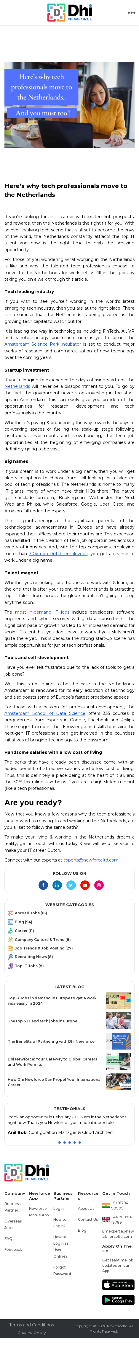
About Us (86, 1208)
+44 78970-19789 (121, 1220)
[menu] (69, 941)
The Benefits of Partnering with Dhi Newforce (51, 1041)
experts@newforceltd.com (121, 1234)
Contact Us (88, 1219)
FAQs (9, 1238)
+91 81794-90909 (120, 1205)
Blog (82, 1230)
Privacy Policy (31, 1333)
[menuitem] (69, 914)
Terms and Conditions (31, 1325)
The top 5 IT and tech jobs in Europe (42, 1021)
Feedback (13, 1249)
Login (58, 1208)
